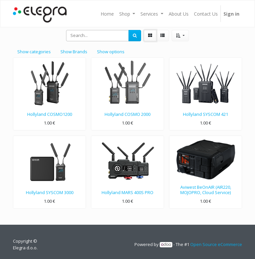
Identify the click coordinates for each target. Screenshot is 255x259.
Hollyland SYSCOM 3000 (49, 192)
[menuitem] (107, 13)
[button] (180, 35)
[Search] (134, 35)
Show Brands (73, 52)
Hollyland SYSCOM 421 (205, 114)
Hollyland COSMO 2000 (127, 114)
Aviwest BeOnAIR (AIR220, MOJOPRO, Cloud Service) (205, 189)
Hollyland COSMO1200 (49, 114)
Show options (111, 52)
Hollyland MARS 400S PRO (127, 192)
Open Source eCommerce (216, 244)
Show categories (34, 52)
